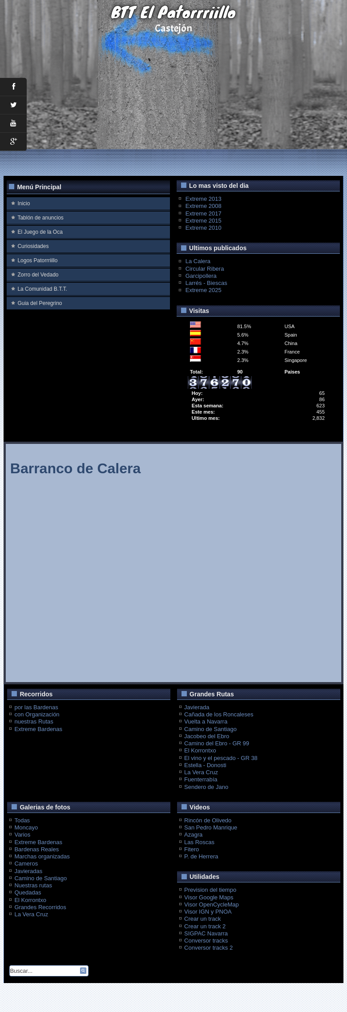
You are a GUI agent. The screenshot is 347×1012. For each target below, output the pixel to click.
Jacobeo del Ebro (206, 736)
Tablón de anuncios (40, 218)
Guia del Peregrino (39, 303)
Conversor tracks (206, 940)
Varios (22, 834)
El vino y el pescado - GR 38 (221, 758)
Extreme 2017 (204, 213)
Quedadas (27, 892)
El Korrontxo (200, 750)
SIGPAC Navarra (206, 933)
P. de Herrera (201, 856)
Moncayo (26, 827)
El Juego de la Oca (39, 232)
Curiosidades (32, 246)
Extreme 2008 (204, 206)
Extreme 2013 (204, 198)
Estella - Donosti (205, 765)
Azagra (193, 834)
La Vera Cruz (201, 772)
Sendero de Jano (206, 787)
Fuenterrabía (200, 779)
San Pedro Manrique (210, 827)
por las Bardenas (36, 707)
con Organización (36, 714)
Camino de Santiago (210, 729)
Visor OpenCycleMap (211, 904)
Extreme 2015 (204, 220)
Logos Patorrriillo (37, 260)
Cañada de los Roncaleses (218, 714)
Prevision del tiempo (210, 889)
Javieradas (28, 871)
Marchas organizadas (41, 856)
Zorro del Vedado (37, 275)
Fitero (191, 849)
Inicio (23, 203)
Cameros (26, 863)
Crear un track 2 (205, 926)
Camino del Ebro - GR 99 (216, 743)
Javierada (196, 707)
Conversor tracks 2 (208, 947)
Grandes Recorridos (40, 907)
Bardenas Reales (36, 849)
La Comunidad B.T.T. (42, 289)
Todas (22, 820)
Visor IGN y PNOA (208, 911)
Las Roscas (199, 842)
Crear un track (202, 918)
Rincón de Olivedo (207, 820)
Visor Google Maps (208, 897)
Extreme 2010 (204, 227)
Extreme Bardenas (38, 729)
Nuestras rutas (33, 885)
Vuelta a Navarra (205, 721)
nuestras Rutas (33, 721)
